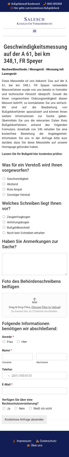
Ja (8, 408)
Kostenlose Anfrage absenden (24, 419)
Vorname (6, 362)
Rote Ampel (14, 189)
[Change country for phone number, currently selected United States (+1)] (6, 375)
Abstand (12, 184)
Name (7, 350)
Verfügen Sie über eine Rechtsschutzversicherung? (20, 401)
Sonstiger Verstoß (18, 195)
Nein (22, 408)
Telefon (7, 369)
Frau (10, 342)
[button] (34, 30)
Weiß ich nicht (42, 408)
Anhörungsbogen (18, 222)
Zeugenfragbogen (18, 217)
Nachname (42, 362)
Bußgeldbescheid (18, 227)
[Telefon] (34, 375)
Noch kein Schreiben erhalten (26, 233)
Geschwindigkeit (17, 179)
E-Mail (7, 384)
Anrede (8, 337)
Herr (24, 342)
